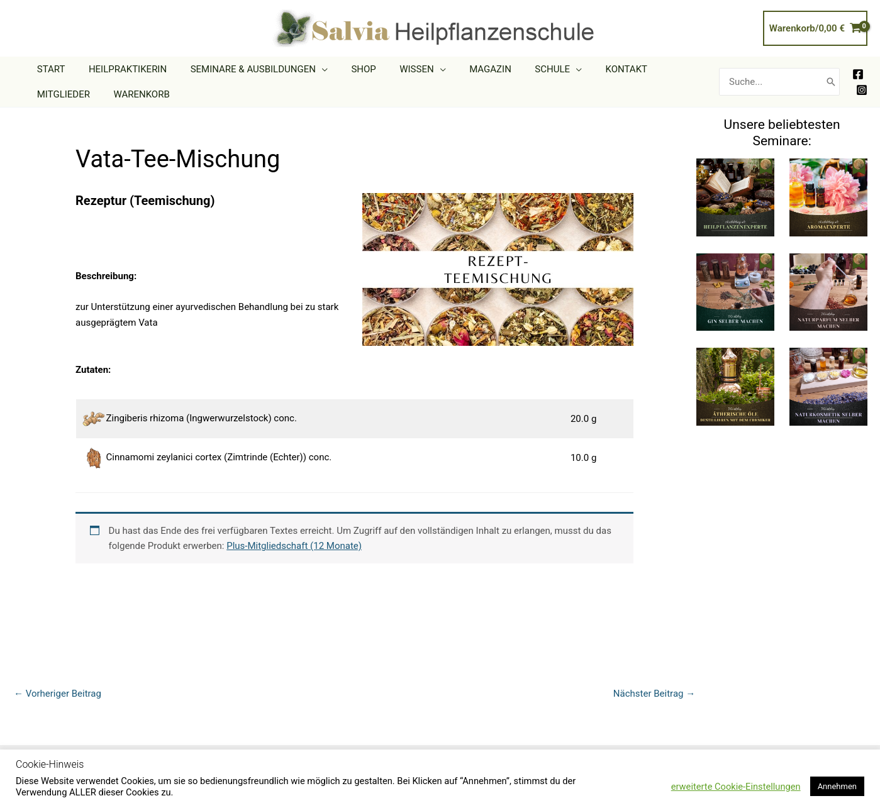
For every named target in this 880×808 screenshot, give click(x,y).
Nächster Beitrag (654, 693)
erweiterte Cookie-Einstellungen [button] (736, 786)
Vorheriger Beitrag (57, 693)
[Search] (831, 82)
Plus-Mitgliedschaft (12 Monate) (294, 545)
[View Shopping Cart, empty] (815, 29)
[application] (310, 69)
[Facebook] (858, 74)
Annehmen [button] (837, 786)
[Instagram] (861, 90)
